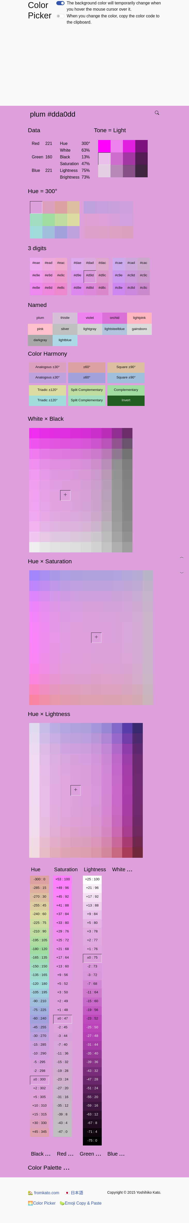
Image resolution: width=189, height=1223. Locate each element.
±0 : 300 (39, 1079)
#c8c (143, 288)
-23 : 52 (92, 1018)
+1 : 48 (62, 1010)
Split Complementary (87, 390)
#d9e (77, 275)
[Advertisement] (95, 67)
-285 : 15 (39, 888)
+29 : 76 (62, 931)
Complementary (126, 390)
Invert (126, 400)
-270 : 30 (39, 896)
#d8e (77, 288)
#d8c (102, 288)
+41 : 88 (62, 905)
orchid (114, 318)
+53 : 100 (62, 879)
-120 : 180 (39, 984)
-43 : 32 (92, 1071)
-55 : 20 (92, 1097)
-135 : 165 (39, 975)
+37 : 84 (62, 914)
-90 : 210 (39, 1001)
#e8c (61, 288)
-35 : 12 (62, 1105)
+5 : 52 (62, 984)
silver (65, 329)
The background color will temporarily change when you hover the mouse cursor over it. (114, 6)
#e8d (48, 288)
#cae (119, 263)
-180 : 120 (39, 949)
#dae (77, 263)
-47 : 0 (62, 1132)
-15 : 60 (92, 1001)
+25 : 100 (92, 879)
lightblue (65, 340)
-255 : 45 (39, 905)
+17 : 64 (62, 957)
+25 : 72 (62, 940)
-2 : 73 (92, 966)
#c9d (131, 275)
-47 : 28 (92, 1079)
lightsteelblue (115, 329)
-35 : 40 (92, 1053)
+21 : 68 (62, 949)
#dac (102, 263)
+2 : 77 (92, 940)
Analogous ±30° (47, 367)
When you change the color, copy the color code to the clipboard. (113, 19)
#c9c (143, 275)
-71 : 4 (92, 1132)
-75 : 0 (92, 1140)
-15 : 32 (62, 1062)
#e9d (48, 275)
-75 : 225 (39, 1010)
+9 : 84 (92, 914)
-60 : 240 (39, 1018)
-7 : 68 (92, 984)
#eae (36, 263)
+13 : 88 (92, 905)
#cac (143, 263)
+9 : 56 (62, 975)
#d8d (90, 288)
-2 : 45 (62, 1027)
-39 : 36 (92, 1062)
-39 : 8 (62, 1114)
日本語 (74, 1193)
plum (40, 318)
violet (90, 318)
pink (40, 329)
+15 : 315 (39, 1114)
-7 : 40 (62, 1044)
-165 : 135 (39, 957)
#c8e (119, 288)
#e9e (36, 275)
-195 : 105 (39, 940)
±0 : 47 (62, 1018)
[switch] (60, 3)
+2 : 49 (62, 1001)
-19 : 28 (62, 1071)
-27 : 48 (92, 1036)
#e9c (61, 275)
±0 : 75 (92, 957)
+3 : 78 (92, 931)
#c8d (131, 288)
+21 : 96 (92, 888)
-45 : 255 (39, 1027)
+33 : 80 (62, 923)
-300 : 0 (39, 879)
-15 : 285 (39, 1044)
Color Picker (42, 1203)
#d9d (90, 275)
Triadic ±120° (47, 390)
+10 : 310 (39, 1105)
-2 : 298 (39, 1071)
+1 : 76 (92, 949)
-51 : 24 (92, 1088)
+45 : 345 (39, 1132)
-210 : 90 (39, 931)
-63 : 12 (92, 1114)
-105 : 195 (39, 992)
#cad (131, 263)
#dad (90, 263)
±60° (86, 367)
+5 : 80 (92, 923)
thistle (65, 318)
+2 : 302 (39, 1088)
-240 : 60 (39, 914)
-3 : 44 (62, 1036)
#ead (48, 263)
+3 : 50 (62, 992)
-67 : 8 (92, 1123)
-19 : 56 (92, 1010)
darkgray (40, 340)
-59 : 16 (92, 1105)
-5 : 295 (39, 1062)
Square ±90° (126, 367)
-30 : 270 (39, 1036)
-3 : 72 (92, 975)
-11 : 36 (62, 1053)
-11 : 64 (92, 992)
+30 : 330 (39, 1123)
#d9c (102, 275)
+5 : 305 (39, 1097)
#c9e (119, 275)
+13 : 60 (62, 966)
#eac (61, 263)
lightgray (89, 329)
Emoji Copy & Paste (80, 1203)
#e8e (36, 288)
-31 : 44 (92, 1044)
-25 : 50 (92, 1027)
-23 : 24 (62, 1079)
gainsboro (139, 329)
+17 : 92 (92, 896)
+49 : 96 (62, 888)
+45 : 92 (62, 896)
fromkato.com (43, 1193)
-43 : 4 (62, 1123)
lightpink (139, 318)
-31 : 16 (62, 1097)
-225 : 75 (39, 923)
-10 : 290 (39, 1053)
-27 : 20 (62, 1088)
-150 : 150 (39, 966)
